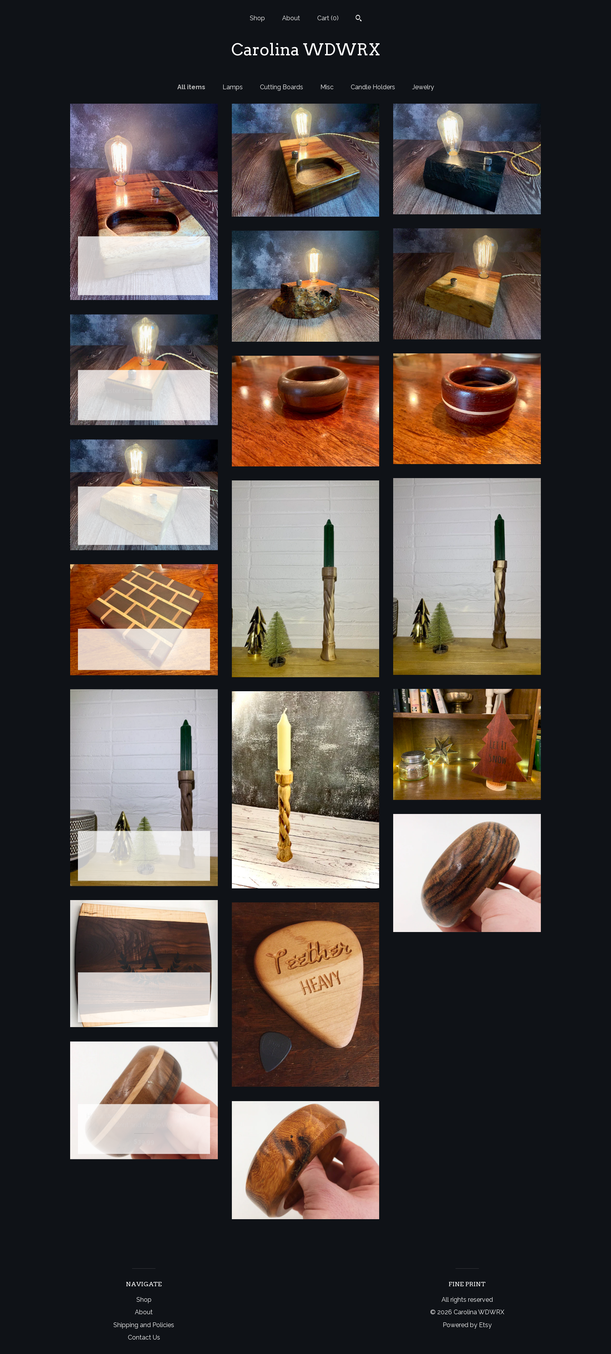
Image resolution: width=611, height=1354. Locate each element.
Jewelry (423, 87)
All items (191, 87)
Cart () (328, 18)
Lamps (233, 87)
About (291, 18)
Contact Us (144, 1337)
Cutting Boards (281, 87)
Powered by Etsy (467, 1325)
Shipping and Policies (143, 1325)
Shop (257, 18)
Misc (327, 87)
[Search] (359, 19)
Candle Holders (373, 87)
